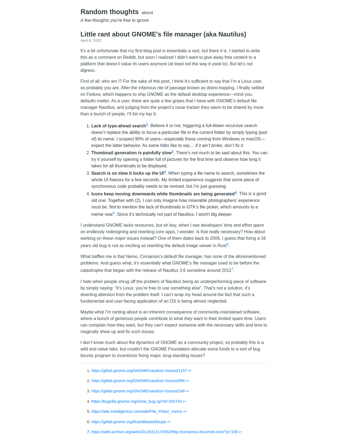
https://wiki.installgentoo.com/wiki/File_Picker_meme (136, 411)
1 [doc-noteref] (147, 124)
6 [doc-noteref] (227, 244)
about (147, 12)
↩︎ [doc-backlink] (189, 370)
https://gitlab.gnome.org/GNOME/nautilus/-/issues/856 (138, 381)
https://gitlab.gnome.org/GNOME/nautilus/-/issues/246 (138, 391)
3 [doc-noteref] (165, 172)
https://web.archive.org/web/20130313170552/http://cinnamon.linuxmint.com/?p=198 (164, 432)
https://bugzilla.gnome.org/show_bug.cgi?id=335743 (136, 401)
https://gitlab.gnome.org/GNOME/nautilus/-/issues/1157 (139, 370)
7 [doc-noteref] (232, 269)
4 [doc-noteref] (236, 192)
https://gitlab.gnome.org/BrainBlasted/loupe (128, 422)
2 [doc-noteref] (172, 151)
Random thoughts (109, 12)
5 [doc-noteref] (113, 213)
